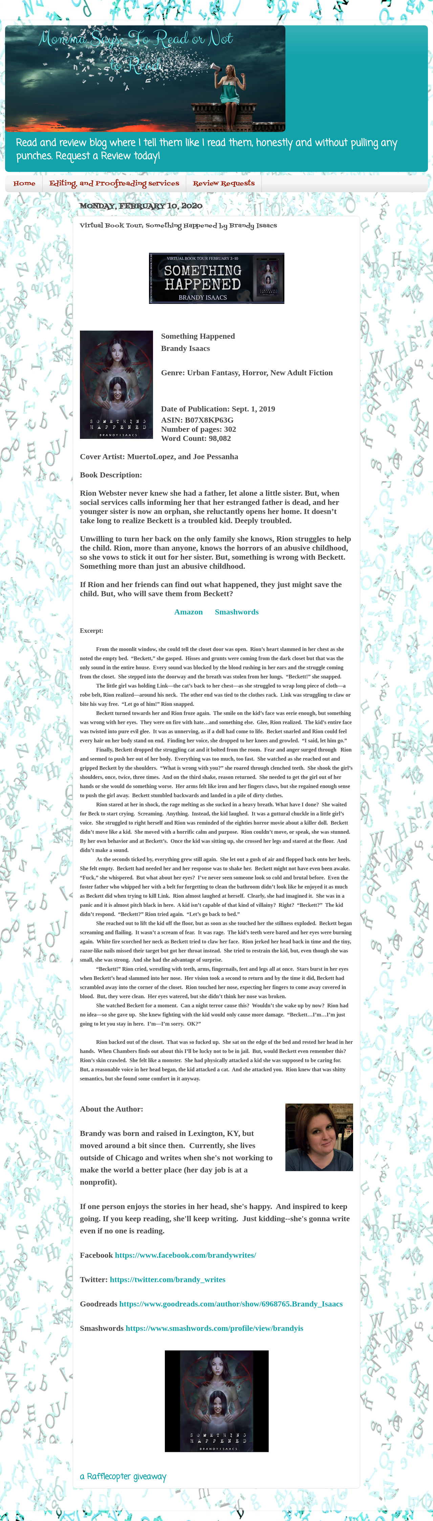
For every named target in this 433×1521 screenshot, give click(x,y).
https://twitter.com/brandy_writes (167, 1279)
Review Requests (224, 184)
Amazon (188, 611)
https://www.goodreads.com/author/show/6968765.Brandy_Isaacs (231, 1303)
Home (25, 184)
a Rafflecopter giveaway (123, 1477)
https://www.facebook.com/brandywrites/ (185, 1255)
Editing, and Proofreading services (114, 184)
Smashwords (237, 611)
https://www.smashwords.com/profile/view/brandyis (214, 1328)
